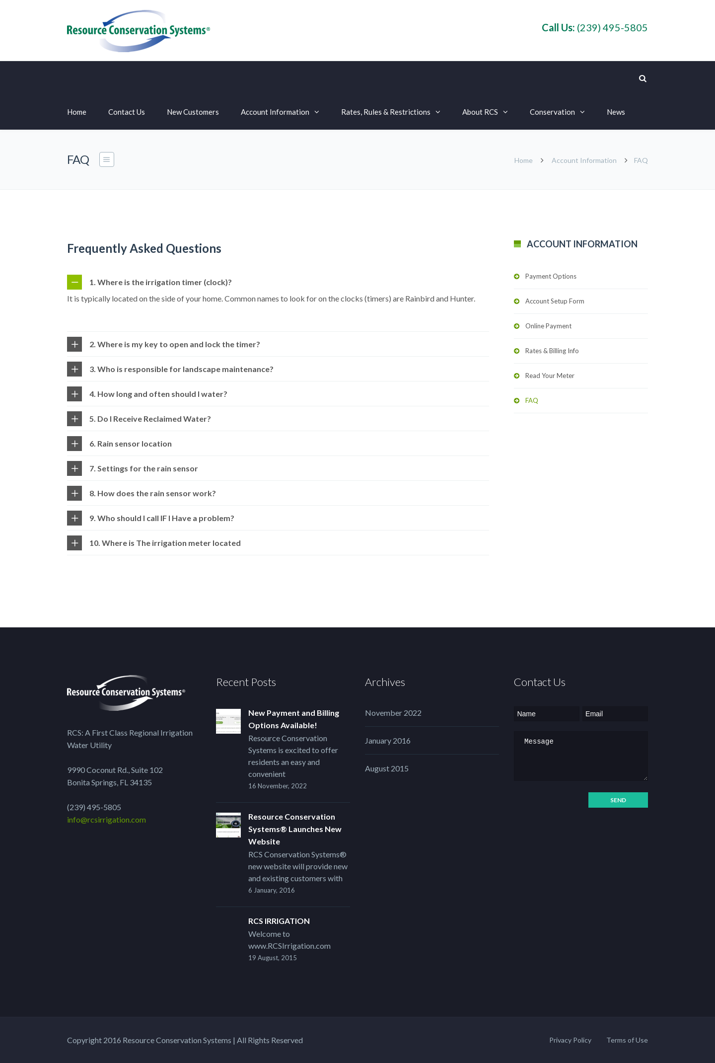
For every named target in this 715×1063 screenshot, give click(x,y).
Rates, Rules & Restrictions (385, 111)
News (616, 111)
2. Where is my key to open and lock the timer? (174, 344)
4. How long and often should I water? (158, 393)
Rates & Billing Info (552, 351)
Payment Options (550, 276)
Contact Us (126, 111)
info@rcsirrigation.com (106, 819)
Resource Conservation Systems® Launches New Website (295, 829)
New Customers (193, 111)
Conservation (552, 111)
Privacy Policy (570, 1040)
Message (581, 756)
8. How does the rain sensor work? (152, 493)
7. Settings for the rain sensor (143, 468)
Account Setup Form (554, 301)
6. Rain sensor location (130, 443)
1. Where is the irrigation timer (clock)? (160, 282)
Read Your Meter (549, 376)
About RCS (480, 111)
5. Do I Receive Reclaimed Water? (150, 418)
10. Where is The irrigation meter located (165, 542)
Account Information (275, 111)
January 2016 (388, 740)
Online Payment (548, 326)
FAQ (531, 400)
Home (76, 111)
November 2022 (393, 712)
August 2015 (387, 768)
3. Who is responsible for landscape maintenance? (181, 369)
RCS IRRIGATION (279, 920)
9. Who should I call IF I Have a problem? (161, 518)
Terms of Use (627, 1040)
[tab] (278, 282)
